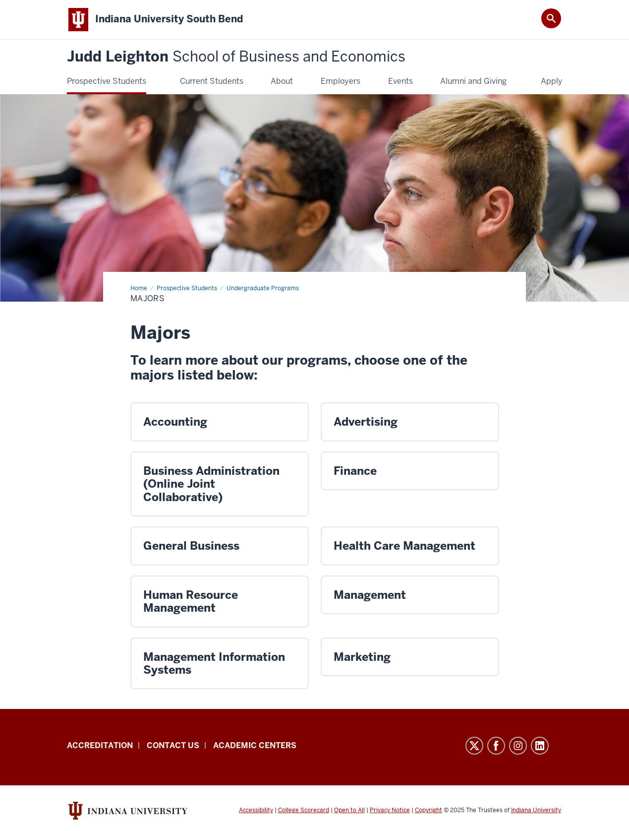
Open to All (349, 810)
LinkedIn (540, 746)
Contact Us (173, 745)
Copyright (428, 810)
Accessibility (256, 810)
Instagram (518, 746)
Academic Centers (254, 745)
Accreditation (100, 745)
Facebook (496, 746)
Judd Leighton (236, 57)
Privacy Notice (390, 810)
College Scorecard (303, 810)
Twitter (474, 746)
